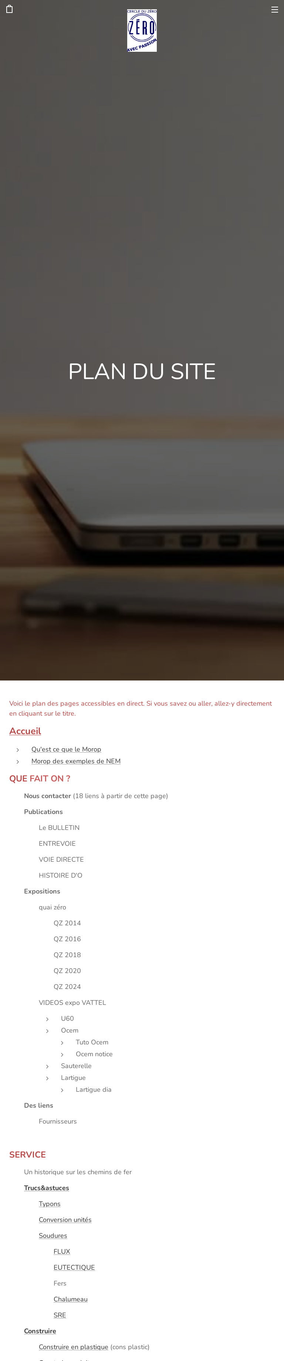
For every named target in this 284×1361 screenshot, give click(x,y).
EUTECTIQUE (74, 1267)
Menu (274, 9)
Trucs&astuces (46, 1187)
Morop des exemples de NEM (76, 761)
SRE (60, 1315)
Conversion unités (65, 1219)
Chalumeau (71, 1299)
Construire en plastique (73, 1347)
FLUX (62, 1251)
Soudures (53, 1235)
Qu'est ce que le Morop (66, 749)
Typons (50, 1203)
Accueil (25, 731)
